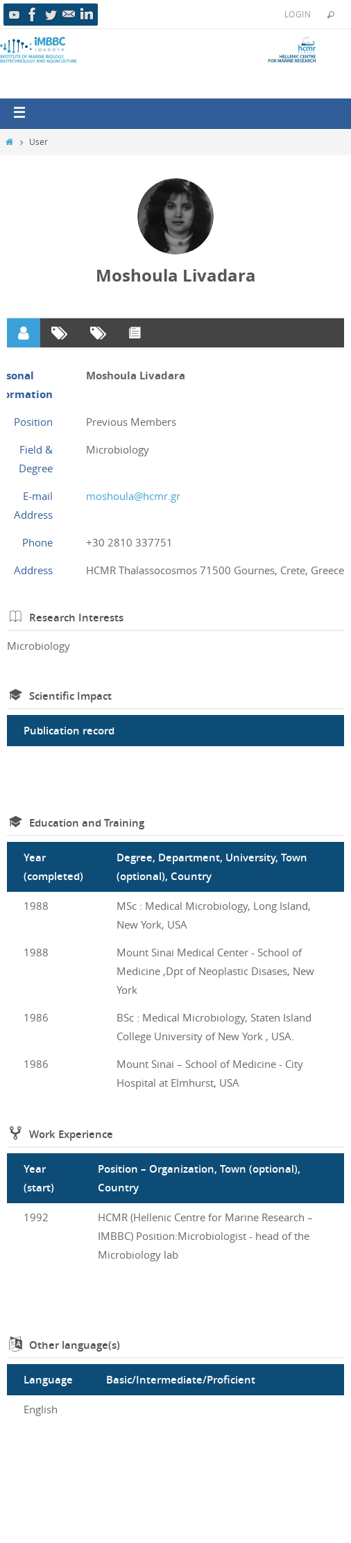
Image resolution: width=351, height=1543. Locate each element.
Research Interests (76, 617)
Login (297, 13)
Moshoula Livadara (176, 275)
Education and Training (86, 823)
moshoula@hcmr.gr (133, 496)
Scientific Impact (70, 696)
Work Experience (71, 1134)
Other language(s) (74, 1345)
